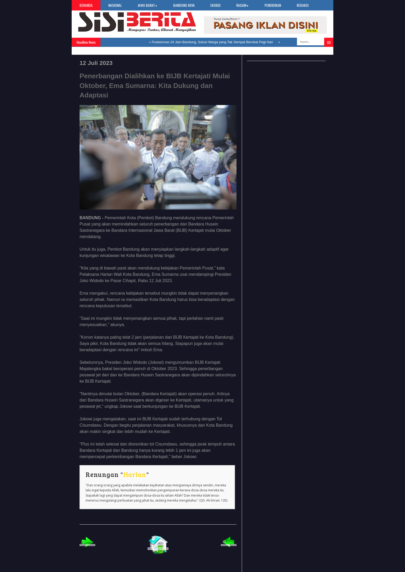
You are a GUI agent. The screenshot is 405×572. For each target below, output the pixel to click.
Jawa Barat (148, 5)
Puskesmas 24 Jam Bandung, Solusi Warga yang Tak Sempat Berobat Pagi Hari (213, 42)
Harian (134, 474)
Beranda (86, 5)
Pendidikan (273, 5)
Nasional (115, 5)
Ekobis (215, 5)
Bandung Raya (184, 5)
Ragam (242, 5)
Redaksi (302, 5)
